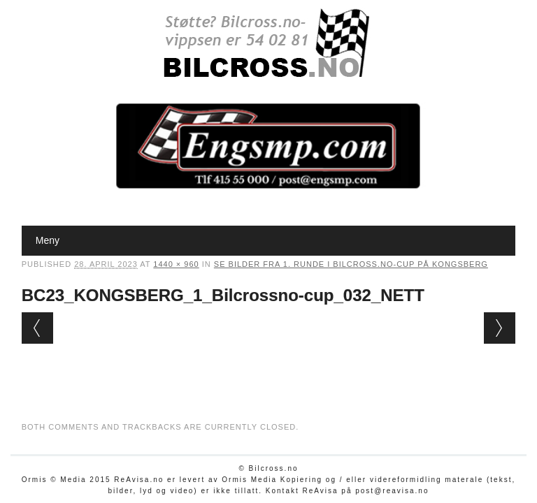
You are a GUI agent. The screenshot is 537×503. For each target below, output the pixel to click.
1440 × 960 (176, 264)
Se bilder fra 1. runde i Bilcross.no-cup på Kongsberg (351, 264)
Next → (499, 328)
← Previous (37, 328)
